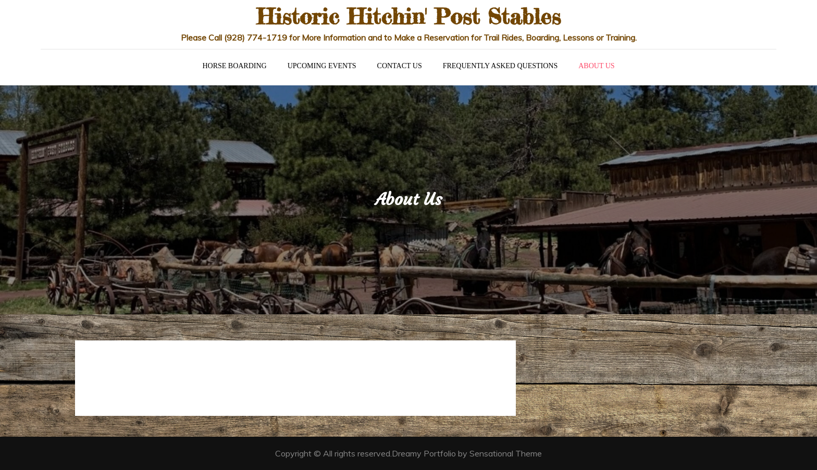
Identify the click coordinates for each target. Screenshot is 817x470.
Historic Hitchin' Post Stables (408, 16)
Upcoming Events (322, 66)
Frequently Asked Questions (500, 66)
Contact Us (399, 66)
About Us (596, 66)
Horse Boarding (234, 66)
